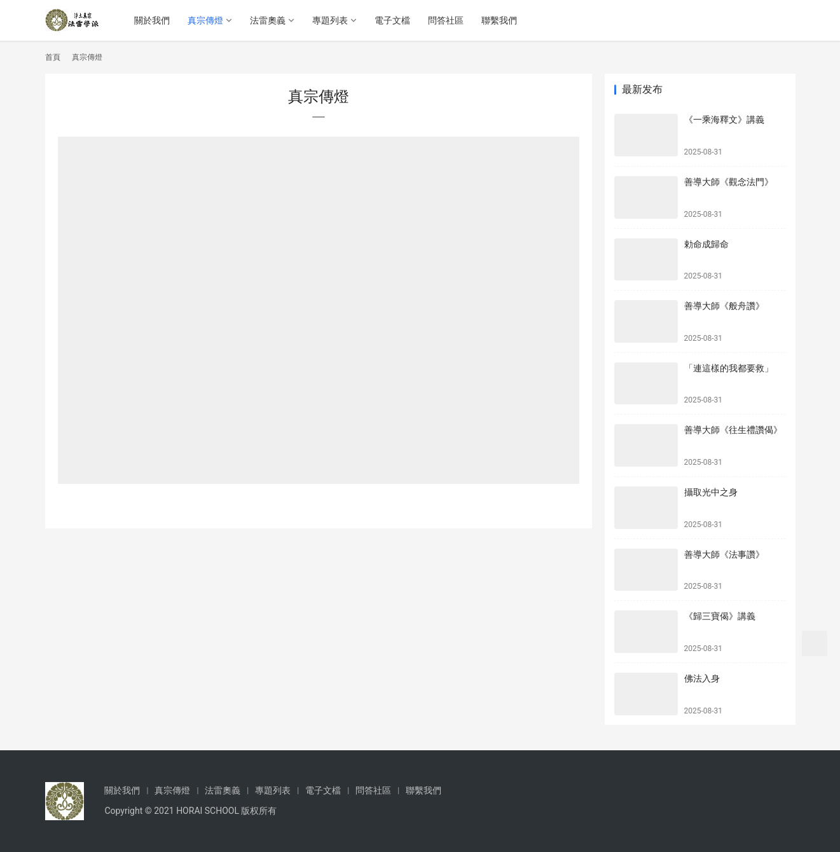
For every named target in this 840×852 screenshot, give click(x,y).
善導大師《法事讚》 (724, 554)
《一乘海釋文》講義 (724, 119)
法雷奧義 (269, 20)
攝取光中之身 (711, 492)
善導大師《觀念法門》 (728, 182)
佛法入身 (702, 678)
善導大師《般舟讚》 (724, 306)
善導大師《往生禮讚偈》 (733, 430)
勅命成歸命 (706, 244)
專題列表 (332, 20)
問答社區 (447, 20)
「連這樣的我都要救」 (728, 368)
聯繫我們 (501, 20)
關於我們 (154, 20)
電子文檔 (394, 20)
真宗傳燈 (207, 20)
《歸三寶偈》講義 (719, 616)
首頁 (52, 57)
